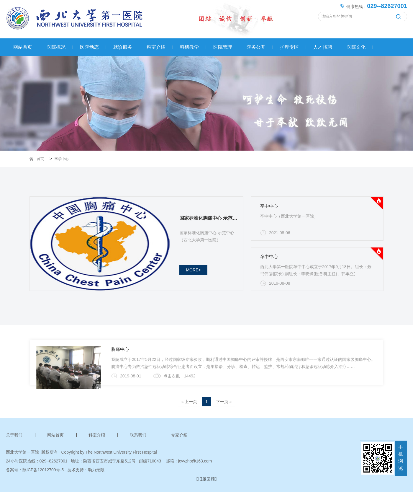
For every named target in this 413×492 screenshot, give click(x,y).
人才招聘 (322, 47)
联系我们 (138, 435)
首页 (40, 159)
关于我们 (14, 435)
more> (193, 270)
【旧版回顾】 (206, 479)
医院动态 (89, 47)
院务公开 (256, 47)
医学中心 (62, 159)
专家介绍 (179, 435)
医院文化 (356, 47)
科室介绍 (156, 47)
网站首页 (22, 47)
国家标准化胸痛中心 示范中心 (209, 218)
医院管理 (222, 47)
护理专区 (289, 47)
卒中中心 (269, 205)
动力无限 (96, 469)
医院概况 (56, 47)
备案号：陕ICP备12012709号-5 (35, 469)
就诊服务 (122, 47)
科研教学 (189, 47)
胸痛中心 (120, 349)
